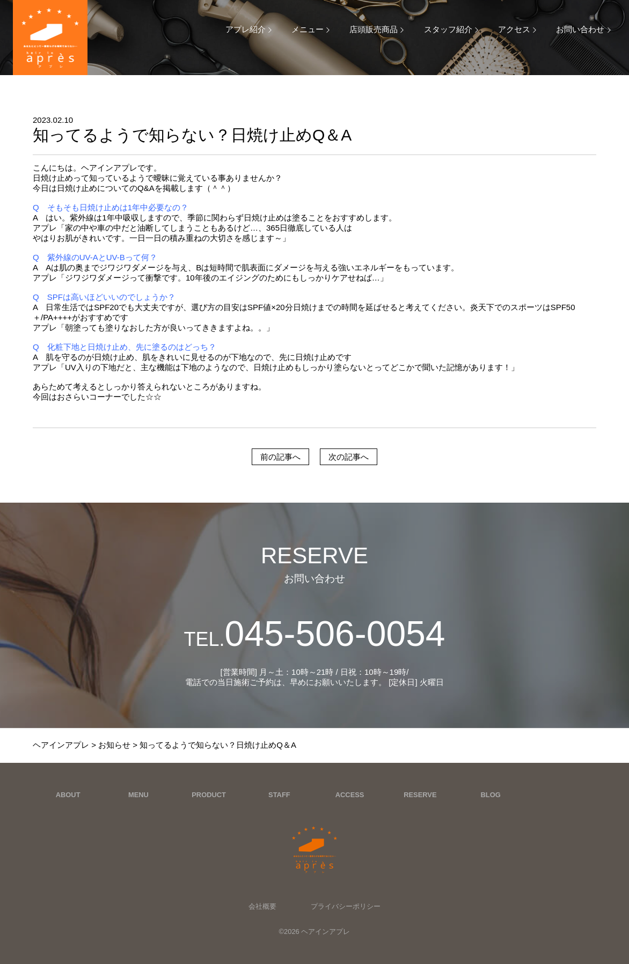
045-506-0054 (314, 633)
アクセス (514, 29)
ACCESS (349, 795)
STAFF (279, 795)
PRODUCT (209, 795)
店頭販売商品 (373, 29)
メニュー (307, 29)
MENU (138, 795)
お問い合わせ (580, 29)
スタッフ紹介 (448, 29)
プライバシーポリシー (346, 906)
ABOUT (68, 795)
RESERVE (420, 795)
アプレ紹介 (245, 29)
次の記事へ (348, 456)
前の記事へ (280, 456)
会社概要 (262, 906)
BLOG (491, 795)
